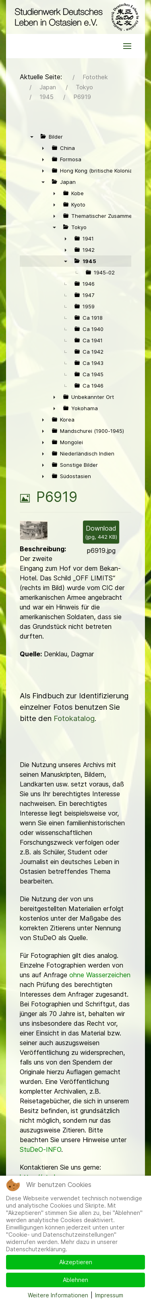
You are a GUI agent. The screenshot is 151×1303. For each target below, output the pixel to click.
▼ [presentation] (31, 136)
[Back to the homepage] (75, 17)
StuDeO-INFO (40, 1149)
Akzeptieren (75, 1262)
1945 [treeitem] (89, 261)
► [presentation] (43, 148)
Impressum (109, 1295)
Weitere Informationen (58, 1295)
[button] (127, 46)
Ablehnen (75, 1279)
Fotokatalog (74, 718)
